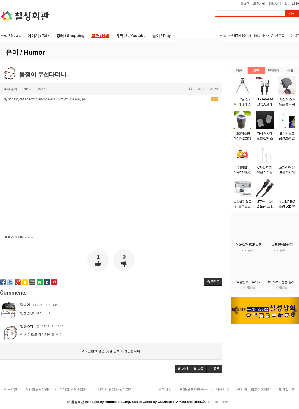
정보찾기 (275, 3)
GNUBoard (166, 402)
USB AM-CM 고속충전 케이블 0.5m (265, 104)
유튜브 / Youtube (130, 35)
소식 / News (10, 35)
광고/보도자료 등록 (194, 389)
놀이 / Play (161, 35)
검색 (291, 13)
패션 (239, 70)
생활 (290, 70)
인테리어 (273, 70)
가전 (256, 70)
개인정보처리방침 (38, 389)
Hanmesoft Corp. (118, 402)
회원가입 (259, 3)
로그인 (244, 3)
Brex (197, 402)
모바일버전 (287, 389)
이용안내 (222, 389)
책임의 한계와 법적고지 (115, 389)
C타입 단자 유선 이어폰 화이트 (264, 172)
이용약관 (10, 389)
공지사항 (165, 389)
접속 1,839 (292, 3)
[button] (236, 310)
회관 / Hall (100, 35)
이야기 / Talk (38, 35)
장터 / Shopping (70, 35)
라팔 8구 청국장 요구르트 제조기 (242, 206)
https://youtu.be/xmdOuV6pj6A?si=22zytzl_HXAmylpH (111, 99)
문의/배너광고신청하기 (253, 389)
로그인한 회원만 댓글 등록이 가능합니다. (111, 351)
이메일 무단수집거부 (75, 389)
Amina (181, 402)
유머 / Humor (25, 52)
